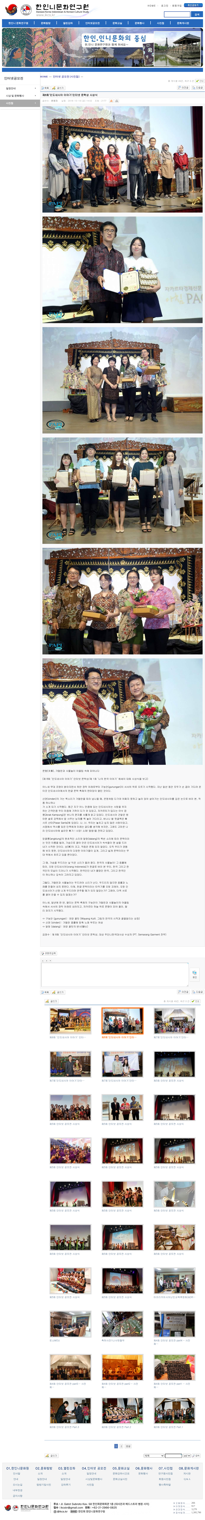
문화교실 (117, 23)
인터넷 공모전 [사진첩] (66, 76)
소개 (40, 1473)
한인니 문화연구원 (18, 23)
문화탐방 (45, 23)
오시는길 (17, 1484)
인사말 (16, 1473)
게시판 (187, 1473)
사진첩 (160, 23)
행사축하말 (165, 1484)
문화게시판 (183, 23)
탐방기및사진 (44, 1484)
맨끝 (128, 1446)
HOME (44, 76)
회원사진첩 (165, 1479)
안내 (15, 1479)
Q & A (187, 1479)
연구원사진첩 (165, 1473)
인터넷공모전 (92, 23)
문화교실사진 (120, 1479)
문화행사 (139, 23)
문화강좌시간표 (121, 1473)
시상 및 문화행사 (15, 95)
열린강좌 (68, 23)
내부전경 (17, 1490)
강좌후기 (66, 1484)
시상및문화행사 (93, 1479)
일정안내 (11, 88)
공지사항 (17, 1495)
